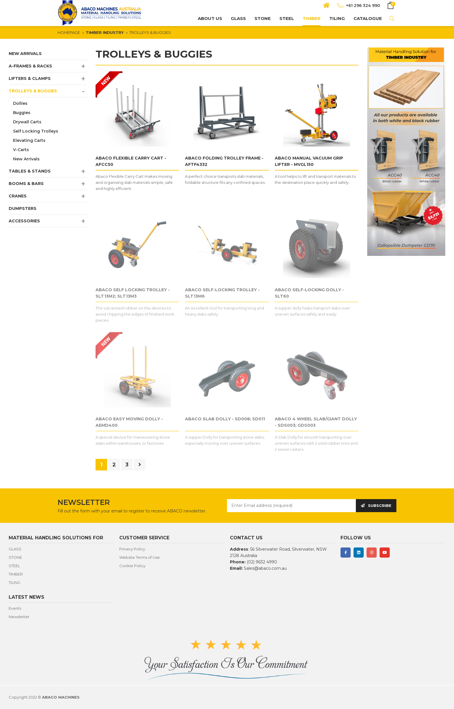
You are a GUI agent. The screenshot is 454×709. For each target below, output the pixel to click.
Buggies (21, 112)
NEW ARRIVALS (25, 53)
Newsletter (19, 616)
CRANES (18, 196)
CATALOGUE (368, 18)
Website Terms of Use (139, 557)
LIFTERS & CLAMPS (30, 78)
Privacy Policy (132, 549)
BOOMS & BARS (26, 183)
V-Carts (21, 149)
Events (15, 608)
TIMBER (312, 18)
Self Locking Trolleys (35, 131)
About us (210, 18)
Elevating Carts (29, 140)
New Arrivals (26, 159)
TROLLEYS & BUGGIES (150, 32)
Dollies (20, 103)
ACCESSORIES (24, 220)
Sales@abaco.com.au (265, 568)
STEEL (286, 18)
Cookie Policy (132, 565)
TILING (337, 18)
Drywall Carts (27, 121)
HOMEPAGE (69, 32)
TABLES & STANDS (30, 171)
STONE (263, 18)
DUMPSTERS (22, 208)
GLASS (238, 18)
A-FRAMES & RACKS (30, 66)
